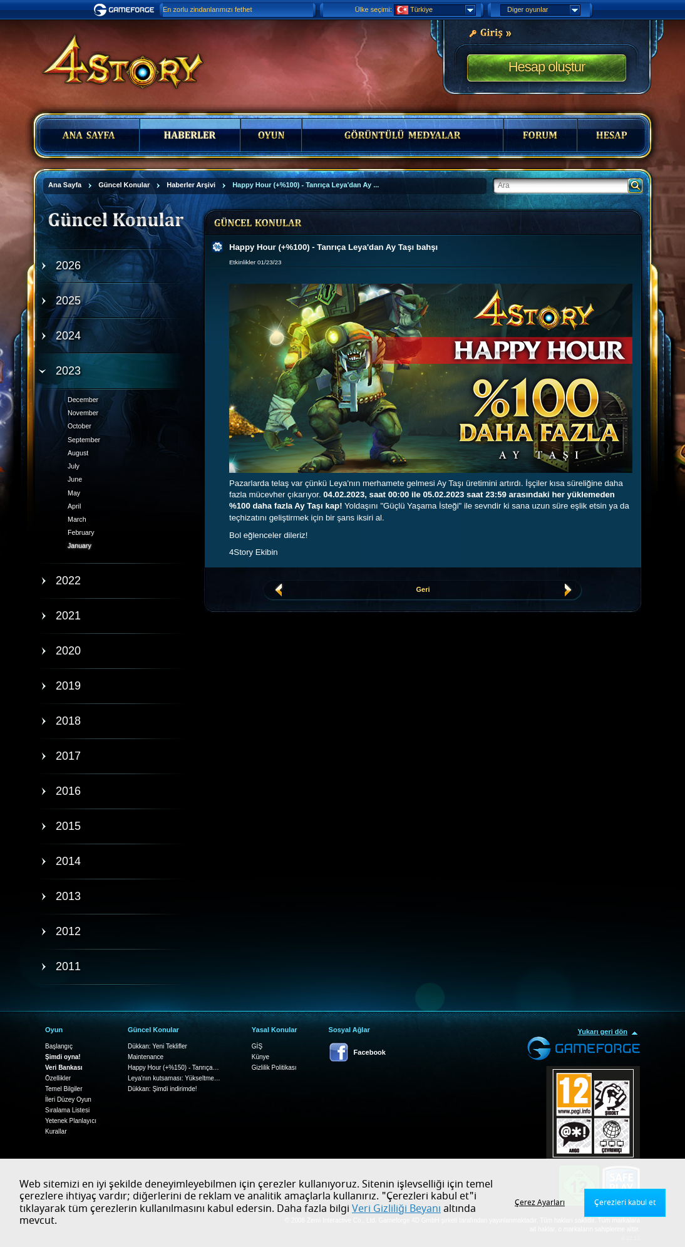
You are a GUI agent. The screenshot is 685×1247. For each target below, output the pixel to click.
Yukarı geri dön (602, 1031)
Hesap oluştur (546, 67)
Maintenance (145, 1056)
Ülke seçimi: (373, 9)
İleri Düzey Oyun (68, 1099)
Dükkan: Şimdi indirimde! (162, 1088)
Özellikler (58, 1078)
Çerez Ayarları (540, 1202)
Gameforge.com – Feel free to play (126, 10)
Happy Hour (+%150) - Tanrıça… (173, 1067)
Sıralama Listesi (67, 1110)
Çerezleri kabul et (625, 1202)
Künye (260, 1056)
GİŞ (257, 1046)
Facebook (370, 1052)
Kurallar (55, 1131)
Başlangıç (59, 1046)
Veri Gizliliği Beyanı (396, 1208)
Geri (423, 589)
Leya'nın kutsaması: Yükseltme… (174, 1078)
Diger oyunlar (543, 10)
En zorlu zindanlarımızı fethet (207, 9)
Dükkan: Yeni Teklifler (157, 1046)
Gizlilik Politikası (274, 1067)
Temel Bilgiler (63, 1088)
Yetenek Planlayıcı (70, 1120)
